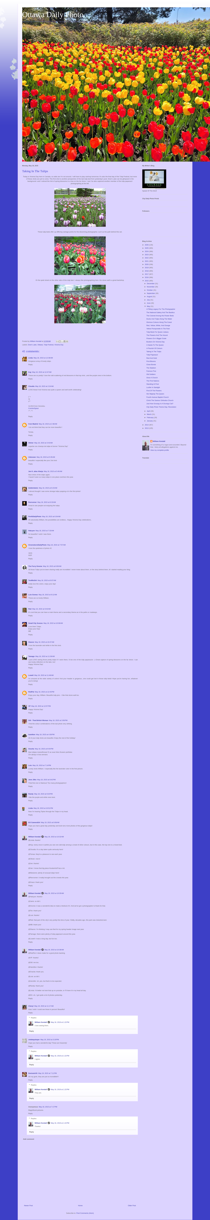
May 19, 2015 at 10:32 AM (54, 837)
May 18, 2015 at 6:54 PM (44, 749)
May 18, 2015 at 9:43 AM (41, 609)
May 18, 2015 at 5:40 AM (53, 471)
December (151, 283)
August (149, 296)
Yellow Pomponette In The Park (158, 329)
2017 (147, 274)
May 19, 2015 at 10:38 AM (54, 950)
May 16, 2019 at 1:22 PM (60, 1022)
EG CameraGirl (34, 822)
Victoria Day (58, 345)
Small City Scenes (35, 623)
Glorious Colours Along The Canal (159, 322)
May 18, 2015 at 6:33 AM (47, 502)
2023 (147, 255)
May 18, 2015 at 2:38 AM (48, 424)
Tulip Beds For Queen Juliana (157, 332)
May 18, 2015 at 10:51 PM (43, 808)
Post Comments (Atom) (85, 1213)
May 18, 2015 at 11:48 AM (44, 675)
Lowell (31, 675)
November (151, 287)
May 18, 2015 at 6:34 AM (51, 516)
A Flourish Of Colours (154, 348)
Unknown (32, 457)
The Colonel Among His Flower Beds (160, 316)
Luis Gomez (33, 595)
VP (29, 706)
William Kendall (34, 837)
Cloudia (31, 386)
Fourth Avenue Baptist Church (157, 397)
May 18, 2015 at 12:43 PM (44, 692)
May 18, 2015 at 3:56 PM (58, 720)
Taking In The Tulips (153, 352)
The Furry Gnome (35, 566)
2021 (147, 261)
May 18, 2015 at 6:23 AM (48, 488)
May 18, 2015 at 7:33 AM (45, 531)
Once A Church (152, 378)
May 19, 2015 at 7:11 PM (47, 1073)
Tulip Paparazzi (152, 355)
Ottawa (40, 345)
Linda (30, 358)
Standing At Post (152, 384)
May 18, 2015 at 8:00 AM (52, 566)
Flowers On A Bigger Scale (156, 338)
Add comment (28, 1139)
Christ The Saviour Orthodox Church (159, 400)
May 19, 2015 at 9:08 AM (50, 822)
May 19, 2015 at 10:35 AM (54, 893)
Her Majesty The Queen (155, 394)
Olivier (31, 443)
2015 (147, 281)
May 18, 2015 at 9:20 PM (43, 794)
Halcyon (31, 531)
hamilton (31, 734)
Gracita (31, 749)
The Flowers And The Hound (157, 335)
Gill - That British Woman (38, 720)
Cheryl (31, 1006)
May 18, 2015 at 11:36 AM (45, 656)
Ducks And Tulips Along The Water (159, 319)
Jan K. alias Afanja (35, 471)
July (148, 300)
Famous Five (151, 371)
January (150, 421)
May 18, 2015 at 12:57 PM (41, 706)
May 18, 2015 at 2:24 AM (44, 386)
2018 (147, 271)
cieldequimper (34, 1040)
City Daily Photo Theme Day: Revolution (161, 407)
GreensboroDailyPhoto (37, 545)
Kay (29, 372)
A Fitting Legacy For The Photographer (160, 309)
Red (30, 609)
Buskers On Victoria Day (155, 342)
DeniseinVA (33, 1073)
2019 (147, 268)
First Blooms (151, 361)
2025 (147, 248)
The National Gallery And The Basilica (160, 312)
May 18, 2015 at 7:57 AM (56, 545)
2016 (147, 277)
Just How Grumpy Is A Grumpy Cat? (159, 404)
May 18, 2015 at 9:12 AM (48, 595)
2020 (147, 264)
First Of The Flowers (154, 391)
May (148, 306)
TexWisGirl (32, 580)
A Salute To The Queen (155, 345)
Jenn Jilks (32, 780)
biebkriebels (33, 488)
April (149, 411)
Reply (30, 364)
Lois (30, 765)
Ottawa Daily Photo (52, 14)
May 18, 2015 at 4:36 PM (45, 734)
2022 (147, 258)
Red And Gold (151, 358)
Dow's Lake (32, 345)
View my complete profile (159, 450)
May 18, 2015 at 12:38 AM (43, 358)
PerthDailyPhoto (34, 516)
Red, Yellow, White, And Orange (158, 325)
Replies (33, 1018)
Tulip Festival (48, 345)
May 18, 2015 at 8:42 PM (46, 780)
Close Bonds (151, 364)
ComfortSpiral (33, 408)
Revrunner (32, 502)
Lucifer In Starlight (153, 387)
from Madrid (33, 424)
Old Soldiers (151, 374)
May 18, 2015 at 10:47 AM (44, 642)
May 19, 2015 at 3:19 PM (49, 1040)
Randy (31, 794)
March (149, 414)
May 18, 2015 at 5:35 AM (46, 457)
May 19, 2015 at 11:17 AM (44, 1006)
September (151, 293)
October (150, 290)
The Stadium (151, 368)
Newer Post (28, 1206)
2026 (147, 245)
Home (80, 1206)
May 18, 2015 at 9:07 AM (47, 580)
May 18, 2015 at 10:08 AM (53, 623)
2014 (147, 425)
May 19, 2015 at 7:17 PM (48, 1107)
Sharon (31, 642)
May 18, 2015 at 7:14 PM (41, 765)
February (150, 417)
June (149, 303)
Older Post (132, 1206)
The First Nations (152, 381)
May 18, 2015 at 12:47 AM (41, 372)
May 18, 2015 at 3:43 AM (43, 443)
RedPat (31, 692)
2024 (147, 251)
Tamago (31, 656)
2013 (147, 428)
